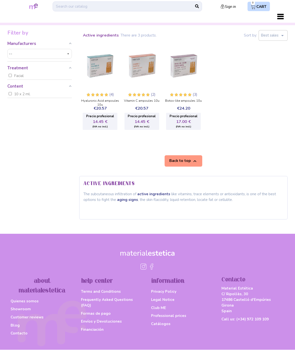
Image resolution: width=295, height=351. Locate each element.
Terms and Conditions (101, 292)
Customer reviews (27, 318)
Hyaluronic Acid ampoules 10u (100, 101)
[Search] (127, 6)
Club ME (158, 308)
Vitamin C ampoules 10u (141, 101)
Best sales (273, 36)
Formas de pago (96, 314)
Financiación (92, 330)
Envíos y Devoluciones (101, 322)
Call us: (245, 320)
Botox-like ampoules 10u (183, 101)
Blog (15, 326)
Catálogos (161, 324)
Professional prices (168, 316)
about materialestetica (42, 286)
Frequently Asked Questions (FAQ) (107, 303)
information (167, 282)
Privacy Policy (163, 292)
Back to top (183, 161)
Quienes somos (25, 302)
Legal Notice (162, 300)
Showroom (21, 310)
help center (97, 282)
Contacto (19, 334)
